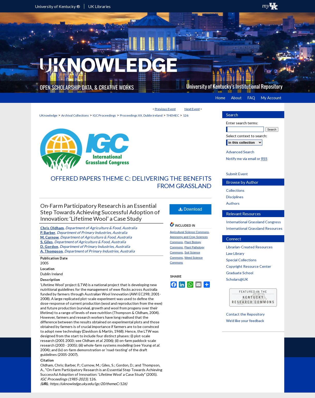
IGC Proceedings (104, 115)
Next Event (192, 109)
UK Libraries (99, 6)
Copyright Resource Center (248, 266)
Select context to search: (246, 136)
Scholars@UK (237, 279)
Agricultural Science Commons (189, 232)
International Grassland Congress (253, 222)
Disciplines (234, 197)
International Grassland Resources (254, 228)
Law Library (235, 253)
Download (190, 209)
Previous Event (165, 109)
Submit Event (237, 174)
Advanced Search (240, 152)
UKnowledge (48, 115)
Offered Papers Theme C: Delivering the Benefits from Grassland (131, 181)
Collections (235, 190)
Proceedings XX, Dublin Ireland (141, 115)
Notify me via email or (246, 158)
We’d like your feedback (245, 320)
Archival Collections (75, 115)
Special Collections (241, 260)
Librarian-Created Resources (249, 247)
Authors (233, 203)
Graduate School (239, 273)
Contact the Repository (245, 314)
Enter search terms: (242, 123)
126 (185, 115)
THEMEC (172, 115)
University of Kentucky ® (57, 6)
